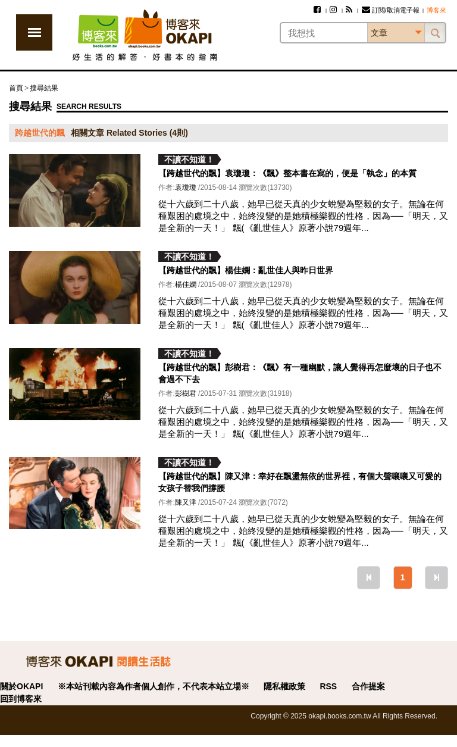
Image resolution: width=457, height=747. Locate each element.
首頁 (16, 88)
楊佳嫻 (185, 284)
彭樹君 (185, 393)
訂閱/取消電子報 (391, 10)
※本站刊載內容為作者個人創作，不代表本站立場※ (153, 686)
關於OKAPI (21, 686)
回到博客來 (21, 699)
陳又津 (185, 502)
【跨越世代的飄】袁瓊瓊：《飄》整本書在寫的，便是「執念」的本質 (287, 173)
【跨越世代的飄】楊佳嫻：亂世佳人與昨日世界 (245, 270)
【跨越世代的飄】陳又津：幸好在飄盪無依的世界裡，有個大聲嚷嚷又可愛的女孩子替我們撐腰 (300, 482)
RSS (328, 686)
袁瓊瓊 (185, 187)
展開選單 (34, 32)
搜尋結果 (44, 88)
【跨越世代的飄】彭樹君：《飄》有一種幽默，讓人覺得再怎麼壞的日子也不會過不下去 (300, 373)
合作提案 (368, 686)
